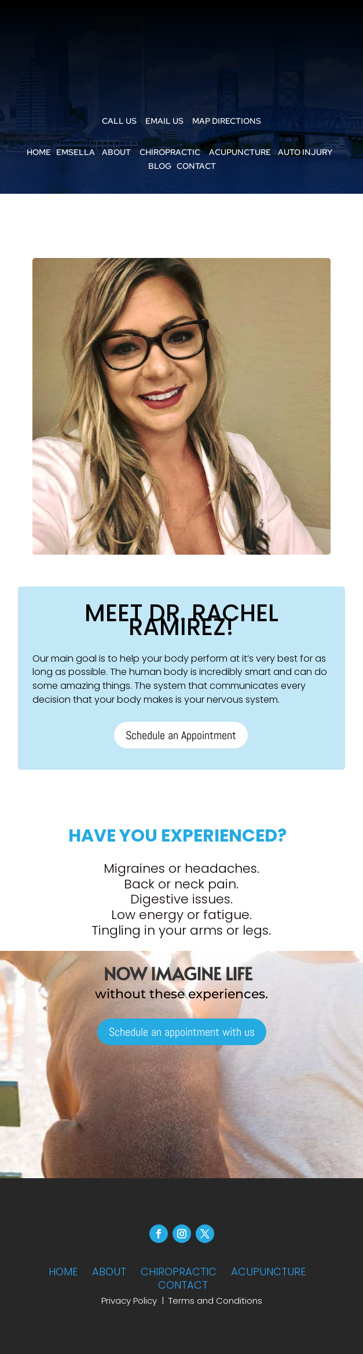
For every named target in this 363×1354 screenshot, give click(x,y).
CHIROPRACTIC (170, 152)
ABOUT (116, 152)
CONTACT (196, 166)
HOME (39, 152)
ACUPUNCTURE (240, 152)
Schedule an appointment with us (182, 1031)
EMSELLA (75, 152)
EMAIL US (164, 121)
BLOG (159, 166)
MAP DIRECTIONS (226, 121)
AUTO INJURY (305, 152)
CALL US (119, 121)
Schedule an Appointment (181, 735)
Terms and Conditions (215, 1300)
